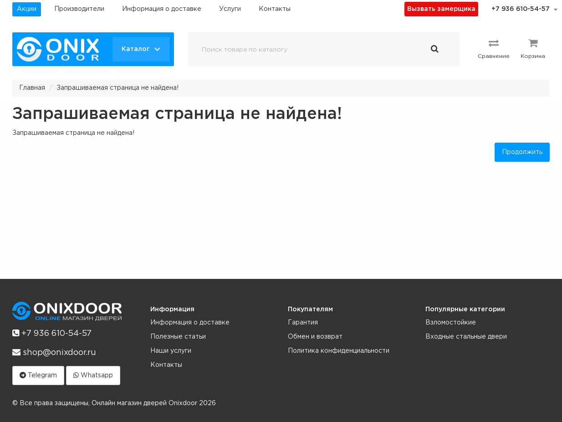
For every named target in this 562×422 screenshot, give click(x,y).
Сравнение (494, 48)
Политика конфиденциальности (338, 351)
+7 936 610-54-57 (520, 9)
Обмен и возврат (315, 337)
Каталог (141, 49)
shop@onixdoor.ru (54, 352)
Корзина (533, 48)
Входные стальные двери (466, 337)
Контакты (275, 9)
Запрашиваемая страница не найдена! (117, 88)
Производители (79, 9)
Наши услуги (170, 351)
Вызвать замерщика (441, 9)
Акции (26, 9)
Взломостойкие (450, 322)
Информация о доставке (161, 9)
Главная (32, 88)
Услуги (230, 9)
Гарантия (303, 322)
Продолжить (522, 152)
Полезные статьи (178, 337)
